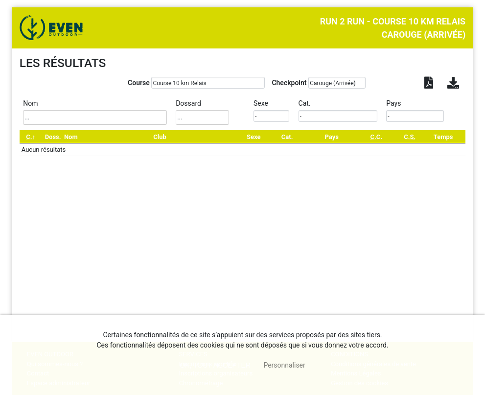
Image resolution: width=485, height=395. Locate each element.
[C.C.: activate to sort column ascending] (376, 136)
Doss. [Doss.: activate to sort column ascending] (53, 136)
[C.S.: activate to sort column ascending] (409, 136)
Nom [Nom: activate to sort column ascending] (71, 136)
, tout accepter (215, 365)
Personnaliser (284, 365)
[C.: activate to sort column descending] (31, 136)
